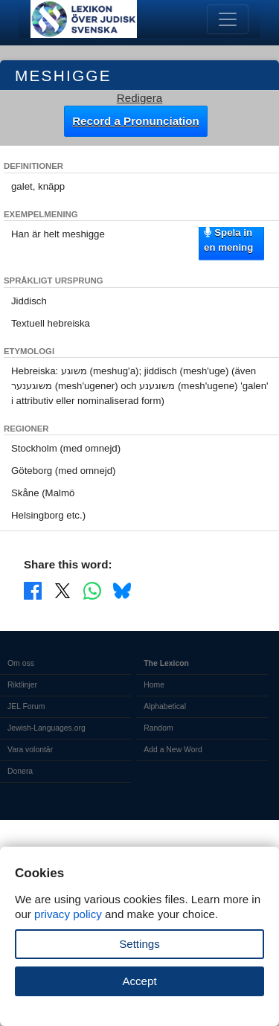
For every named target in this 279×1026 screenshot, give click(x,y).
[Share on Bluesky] (122, 590)
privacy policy (68, 914)
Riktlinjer (22, 685)
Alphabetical (165, 706)
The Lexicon (166, 663)
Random (158, 728)
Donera (20, 771)
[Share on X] (62, 590)
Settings (139, 943)
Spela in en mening (228, 239)
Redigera (139, 98)
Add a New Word (173, 750)
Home (154, 685)
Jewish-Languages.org (46, 728)
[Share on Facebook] (33, 590)
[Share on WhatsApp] (92, 590)
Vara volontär (30, 750)
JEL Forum (26, 706)
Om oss (20, 663)
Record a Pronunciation (135, 121)
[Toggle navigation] (227, 19)
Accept (139, 981)
